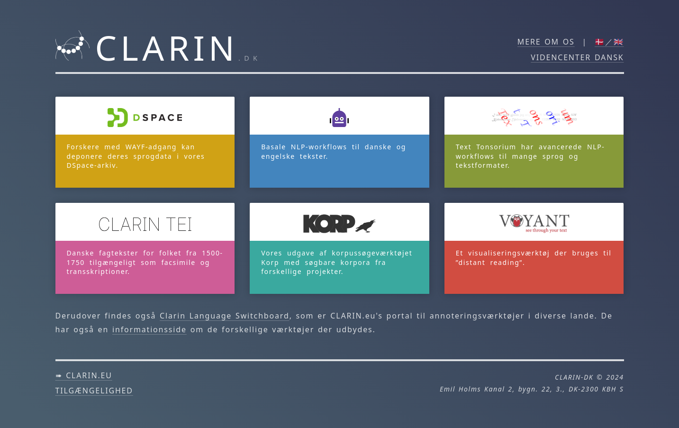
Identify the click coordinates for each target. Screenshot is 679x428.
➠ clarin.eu (83, 375)
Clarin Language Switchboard (225, 315)
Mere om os (546, 41)
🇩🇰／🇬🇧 (609, 41)
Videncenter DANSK (577, 57)
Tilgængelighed (94, 390)
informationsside (149, 329)
